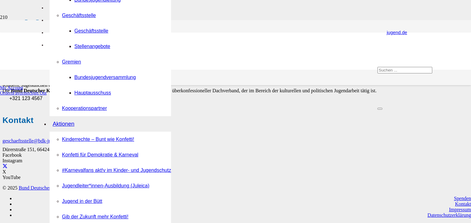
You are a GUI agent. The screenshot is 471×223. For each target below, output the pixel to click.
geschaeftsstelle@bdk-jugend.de (34, 140)
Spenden (462, 198)
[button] (11, 87)
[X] (4, 166)
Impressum (460, 209)
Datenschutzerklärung (449, 215)
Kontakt (463, 204)
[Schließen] (379, 109)
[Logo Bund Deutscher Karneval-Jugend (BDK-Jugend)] (195, 186)
